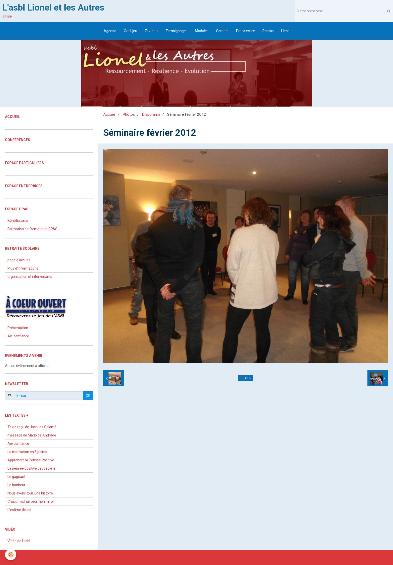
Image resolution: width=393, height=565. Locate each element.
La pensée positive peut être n (31, 468)
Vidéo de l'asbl (19, 541)
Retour (245, 378)
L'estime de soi (19, 510)
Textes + (151, 31)
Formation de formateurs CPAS (32, 229)
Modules (202, 31)
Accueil (109, 114)
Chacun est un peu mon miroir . (32, 501)
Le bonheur (16, 485)
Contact (222, 31)
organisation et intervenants (30, 277)
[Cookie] (10, 554)
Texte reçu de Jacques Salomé (32, 427)
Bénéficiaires (18, 221)
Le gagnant (16, 477)
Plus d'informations (23, 268)
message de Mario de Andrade (32, 435)
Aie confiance (18, 336)
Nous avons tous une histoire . (31, 493)
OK (88, 396)
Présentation (18, 328)
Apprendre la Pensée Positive (31, 460)
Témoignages (176, 31)
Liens (285, 31)
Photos (268, 31)
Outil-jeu (130, 31)
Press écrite (245, 31)
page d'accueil (19, 260)
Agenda (110, 31)
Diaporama (151, 114)
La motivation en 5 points (27, 452)
